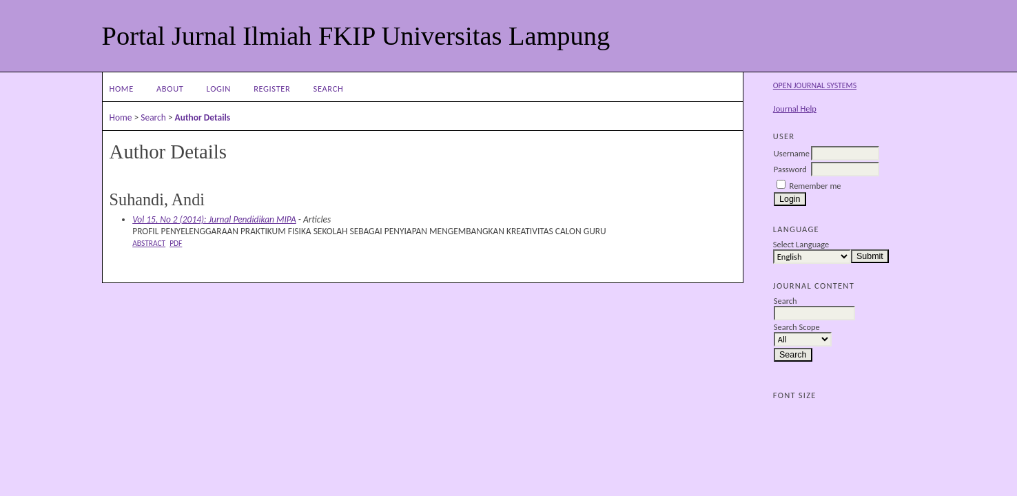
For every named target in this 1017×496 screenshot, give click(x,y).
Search (329, 88)
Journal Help (794, 108)
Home (122, 88)
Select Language (801, 244)
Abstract (148, 243)
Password (790, 169)
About (169, 88)
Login (219, 88)
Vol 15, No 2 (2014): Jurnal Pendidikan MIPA (214, 219)
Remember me (815, 185)
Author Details (203, 117)
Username (792, 153)
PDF (176, 243)
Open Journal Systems (814, 85)
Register (272, 88)
